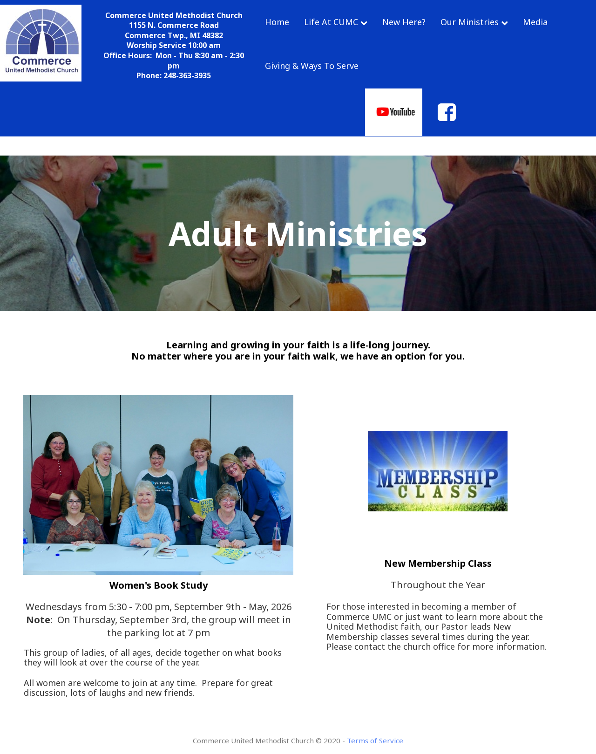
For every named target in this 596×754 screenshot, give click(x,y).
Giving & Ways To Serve (312, 65)
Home (277, 21)
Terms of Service (375, 740)
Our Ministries (474, 21)
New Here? (404, 21)
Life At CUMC (335, 21)
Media (535, 21)
